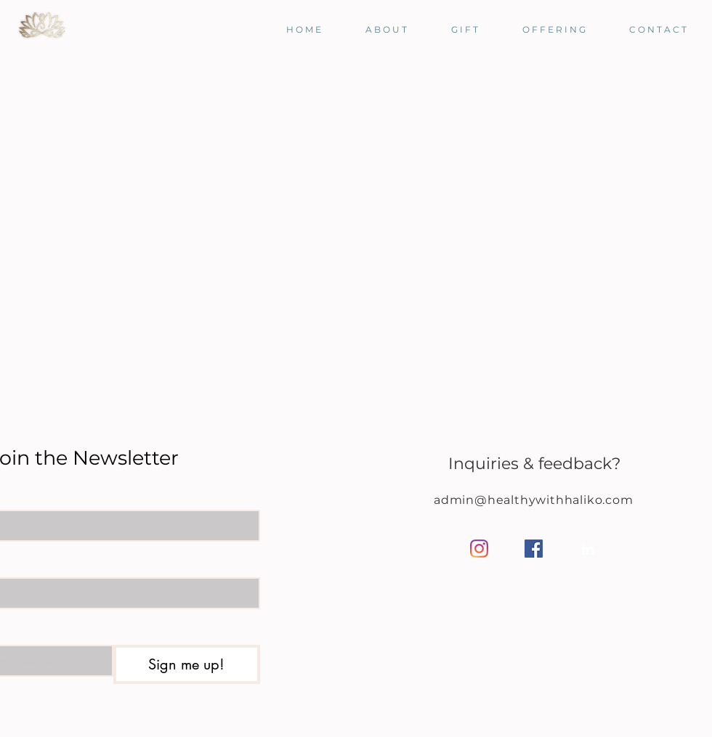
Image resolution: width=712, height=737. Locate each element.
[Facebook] (534, 548)
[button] (375, 30)
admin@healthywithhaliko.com (534, 500)
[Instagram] (479, 548)
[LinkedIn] (588, 548)
